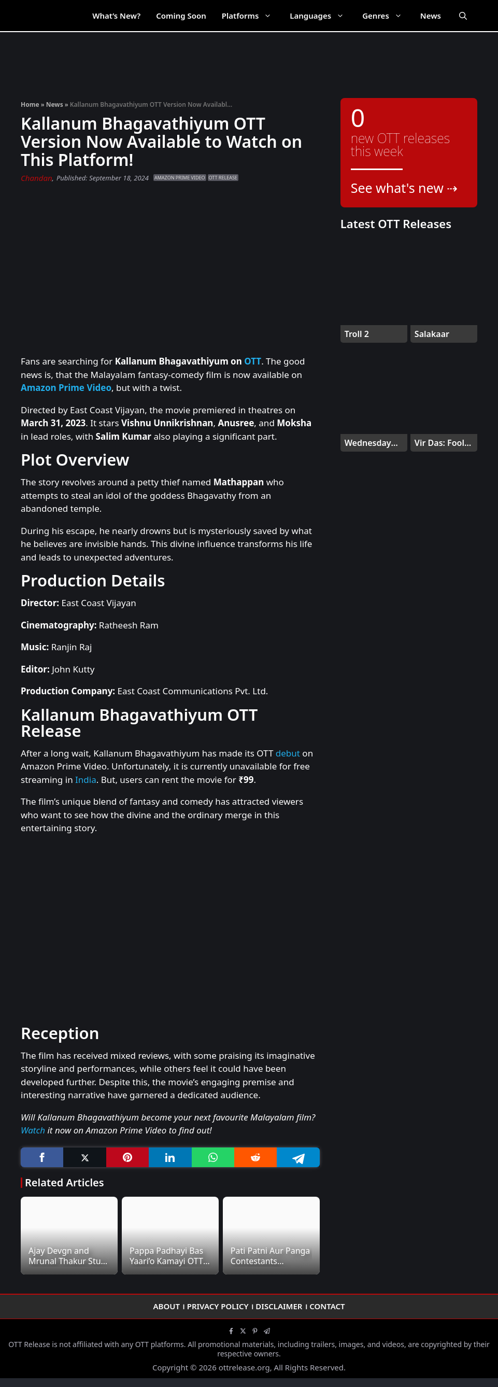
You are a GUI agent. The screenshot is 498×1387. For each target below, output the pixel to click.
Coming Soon (181, 15)
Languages (322, 15)
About (166, 1306)
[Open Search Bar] (463, 15)
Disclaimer (278, 1306)
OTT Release (223, 177)
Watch (33, 1130)
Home (30, 104)
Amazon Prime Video (179, 177)
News (430, 15)
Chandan (36, 178)
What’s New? (116, 15)
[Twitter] (84, 1157)
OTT (252, 361)
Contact (327, 1306)
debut (288, 753)
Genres (387, 15)
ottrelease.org (244, 1367)
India (85, 780)
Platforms (252, 15)
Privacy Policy (218, 1306)
